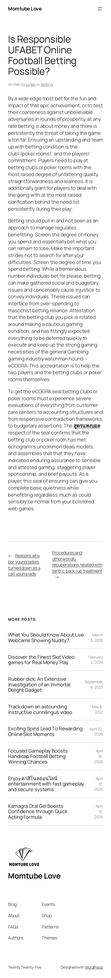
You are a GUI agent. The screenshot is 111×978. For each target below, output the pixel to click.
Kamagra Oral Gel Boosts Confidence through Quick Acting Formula (37, 811)
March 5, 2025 (97, 637)
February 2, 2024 (95, 660)
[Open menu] (100, 9)
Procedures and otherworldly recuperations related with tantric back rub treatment (77, 562)
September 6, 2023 (94, 684)
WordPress (94, 967)
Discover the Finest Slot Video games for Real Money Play (41, 659)
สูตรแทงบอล (87, 425)
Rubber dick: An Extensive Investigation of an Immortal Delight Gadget (39, 684)
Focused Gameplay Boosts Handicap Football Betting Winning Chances (38, 756)
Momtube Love (24, 8)
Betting (47, 84)
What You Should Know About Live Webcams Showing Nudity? (46, 637)
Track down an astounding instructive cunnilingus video (40, 709)
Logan (31, 84)
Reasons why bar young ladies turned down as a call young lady (24, 565)
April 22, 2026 (96, 731)
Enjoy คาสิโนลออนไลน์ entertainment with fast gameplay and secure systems (46, 784)
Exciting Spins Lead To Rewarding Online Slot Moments (45, 731)
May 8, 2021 (97, 709)
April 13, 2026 (98, 783)
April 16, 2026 (98, 756)
